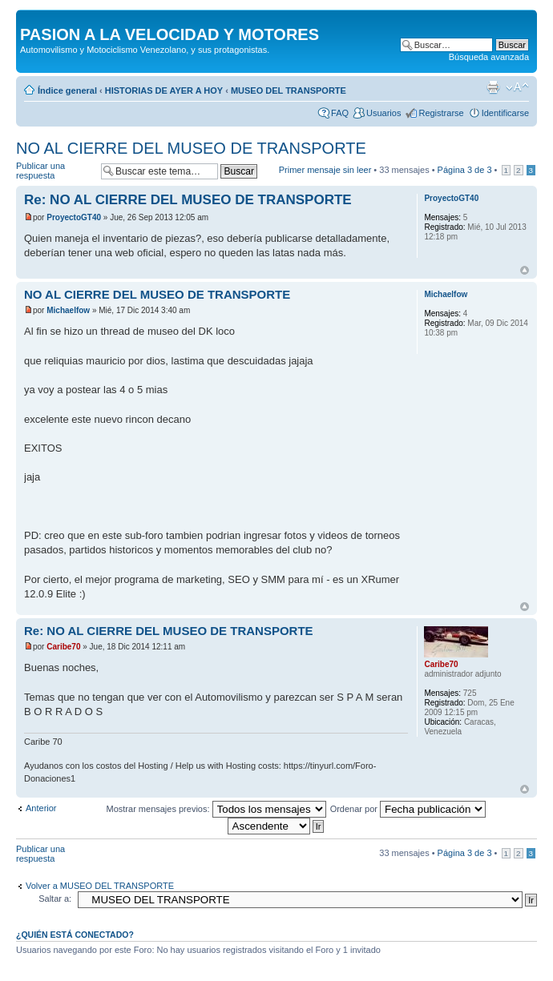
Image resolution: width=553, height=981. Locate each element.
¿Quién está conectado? (75, 934)
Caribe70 (63, 646)
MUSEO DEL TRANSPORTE (288, 90)
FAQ (340, 113)
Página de (465, 170)
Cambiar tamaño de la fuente (517, 87)
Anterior (41, 808)
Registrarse (440, 113)
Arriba (524, 270)
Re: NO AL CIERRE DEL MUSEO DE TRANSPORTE (188, 199)
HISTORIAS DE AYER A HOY (164, 90)
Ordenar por (408, 809)
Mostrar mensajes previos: (216, 809)
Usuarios (383, 113)
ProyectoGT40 (73, 217)
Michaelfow (68, 310)
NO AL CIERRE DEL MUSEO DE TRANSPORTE (191, 148)
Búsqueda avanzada (489, 57)
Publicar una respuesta (54, 171)
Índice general (67, 90)
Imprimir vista (493, 87)
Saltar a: (54, 898)
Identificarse (505, 113)
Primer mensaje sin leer (325, 170)
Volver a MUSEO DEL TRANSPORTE (100, 886)
